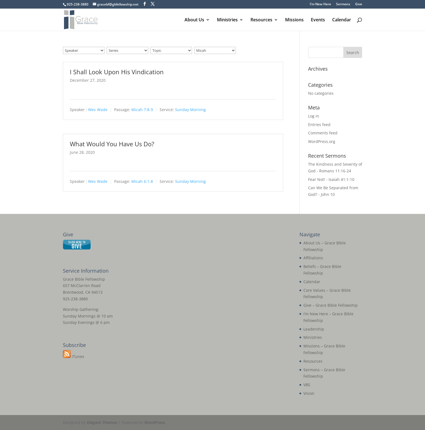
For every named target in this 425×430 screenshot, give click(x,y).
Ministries (227, 20)
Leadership (313, 329)
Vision (308, 393)
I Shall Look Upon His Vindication (117, 72)
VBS (306, 384)
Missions (294, 20)
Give (358, 4)
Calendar (341, 20)
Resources (261, 20)
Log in (313, 116)
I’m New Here (320, 4)
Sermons (343, 4)
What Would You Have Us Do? (112, 144)
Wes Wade (97, 109)
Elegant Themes (102, 422)
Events (318, 20)
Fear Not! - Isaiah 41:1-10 (331, 179)
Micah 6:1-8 (142, 181)
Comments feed (322, 132)
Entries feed (319, 124)
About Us (194, 20)
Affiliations (313, 257)
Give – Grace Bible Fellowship (330, 305)
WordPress (154, 422)
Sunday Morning (190, 109)
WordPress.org (321, 141)
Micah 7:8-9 (142, 109)
